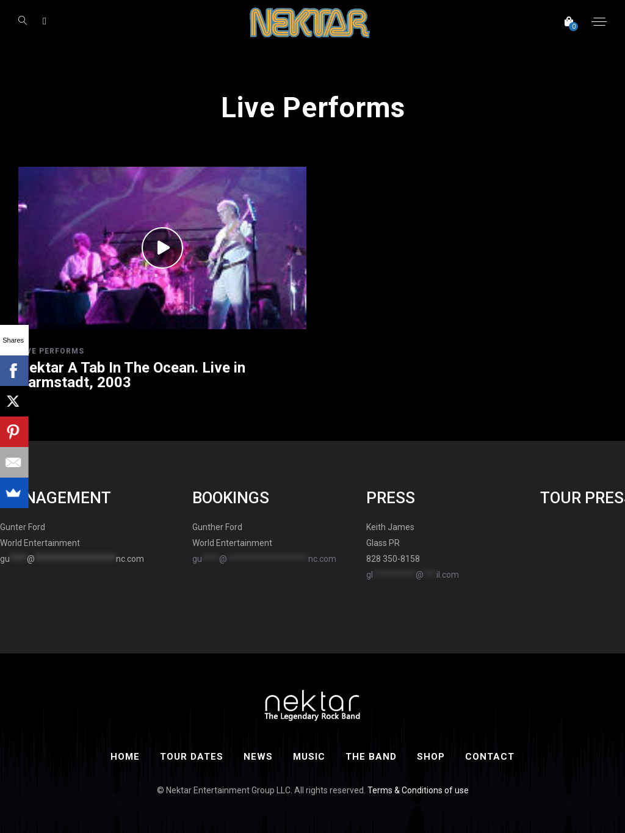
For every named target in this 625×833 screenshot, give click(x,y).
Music (309, 756)
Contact (490, 756)
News (258, 756)
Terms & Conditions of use (418, 790)
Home (125, 756)
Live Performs (51, 351)
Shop (431, 756)
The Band (371, 756)
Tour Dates (191, 756)
